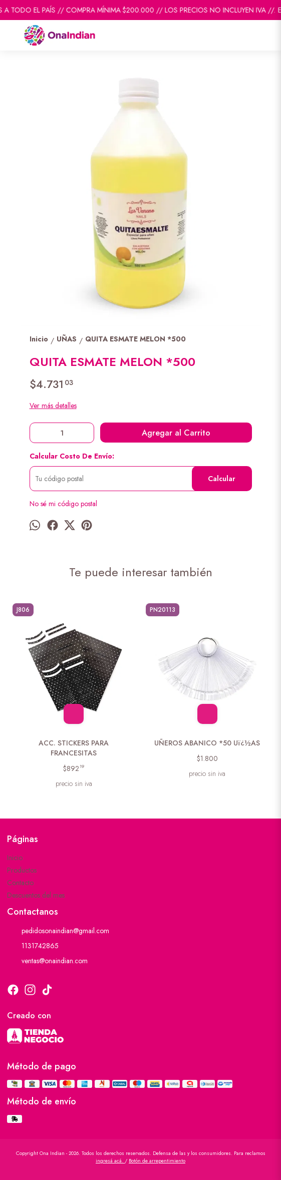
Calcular (221, 479)
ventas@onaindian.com (47, 961)
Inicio (15, 858)
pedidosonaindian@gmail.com (58, 931)
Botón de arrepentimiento (157, 1160)
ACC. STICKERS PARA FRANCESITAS (74, 748)
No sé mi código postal (63, 504)
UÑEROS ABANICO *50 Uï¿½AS (207, 743)
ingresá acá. (110, 1160)
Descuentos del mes (36, 895)
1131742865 (33, 946)
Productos (22, 870)
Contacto (20, 883)
